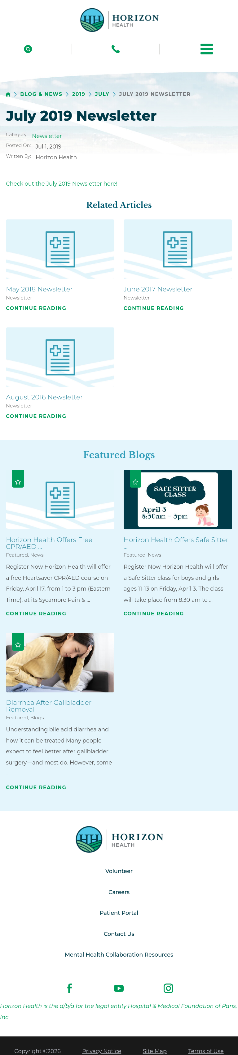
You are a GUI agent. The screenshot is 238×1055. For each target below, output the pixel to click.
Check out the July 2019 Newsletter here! (61, 183)
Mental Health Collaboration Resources (119, 954)
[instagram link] (168, 988)
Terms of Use (205, 1051)
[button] (207, 49)
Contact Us (119, 934)
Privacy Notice (101, 1051)
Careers (119, 892)
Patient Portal (119, 913)
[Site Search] (28, 49)
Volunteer (119, 871)
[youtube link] (119, 988)
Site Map (155, 1051)
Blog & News (41, 94)
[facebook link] (70, 988)
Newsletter (47, 136)
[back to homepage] (8, 94)
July (102, 94)
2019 (79, 94)
